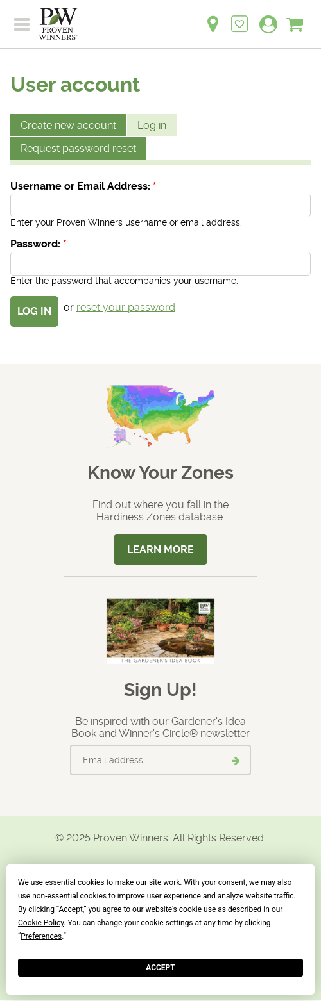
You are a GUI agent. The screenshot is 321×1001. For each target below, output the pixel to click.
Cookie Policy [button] (41, 922)
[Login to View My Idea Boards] (239, 17)
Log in (151, 125)
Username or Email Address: (83, 186)
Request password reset (78, 148)
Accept (160, 967)
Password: (38, 244)
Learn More (160, 549)
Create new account (68, 125)
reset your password (125, 307)
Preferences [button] (41, 936)
